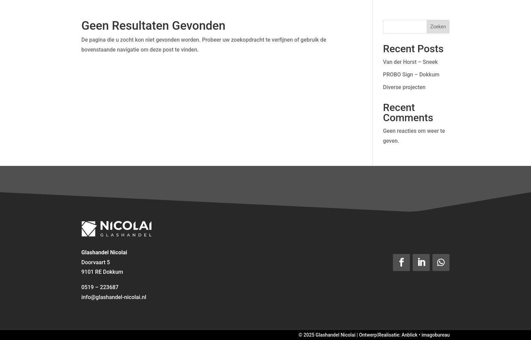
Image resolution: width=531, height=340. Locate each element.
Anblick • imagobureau (426, 335)
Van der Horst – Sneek (410, 62)
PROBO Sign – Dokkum (411, 74)
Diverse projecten (404, 87)
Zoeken (438, 26)
